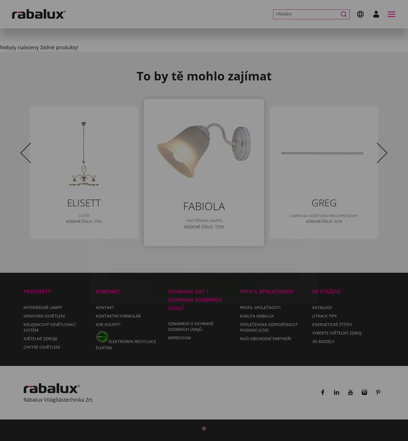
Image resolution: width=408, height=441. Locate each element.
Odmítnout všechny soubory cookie (246, 241)
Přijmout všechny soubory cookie (204, 256)
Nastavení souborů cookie (150, 241)
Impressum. (287, 224)
